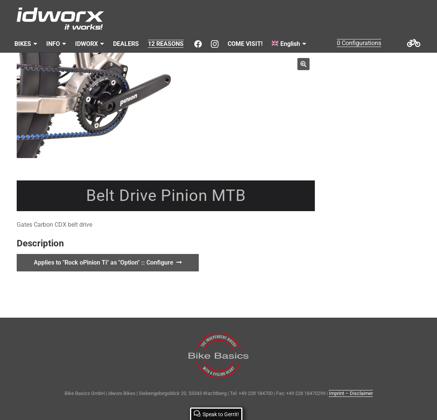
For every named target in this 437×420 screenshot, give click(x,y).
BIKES (22, 43)
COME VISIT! (245, 43)
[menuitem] (289, 44)
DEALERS (126, 43)
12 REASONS (166, 43)
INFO (53, 43)
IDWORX (86, 43)
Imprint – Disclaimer (351, 393)
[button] (303, 64)
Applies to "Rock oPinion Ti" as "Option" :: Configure (103, 262)
